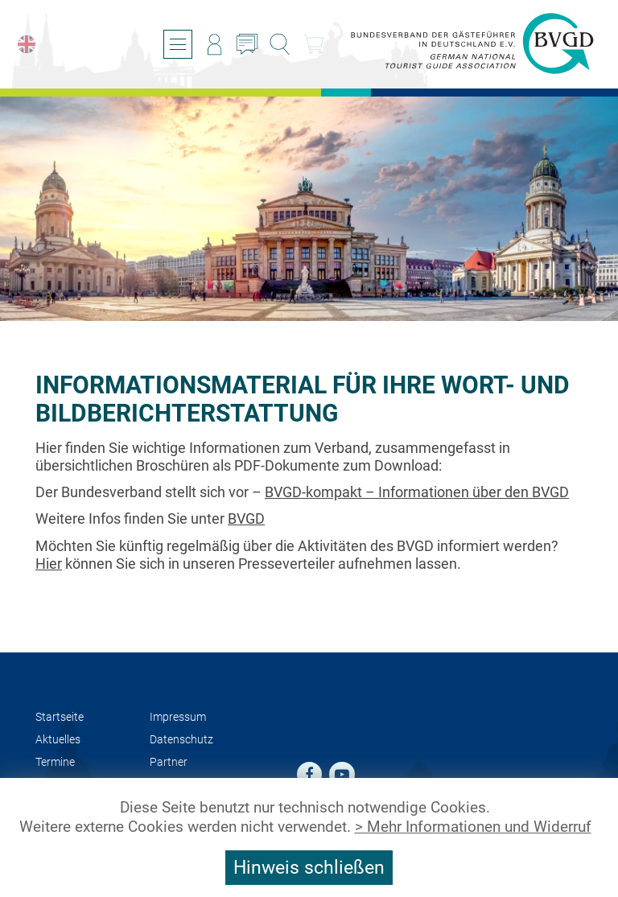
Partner (168, 762)
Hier (48, 563)
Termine (55, 762)
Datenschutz (181, 740)
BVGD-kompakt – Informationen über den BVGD (417, 491)
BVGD (246, 518)
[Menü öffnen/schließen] (178, 44)
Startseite (59, 717)
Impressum (178, 717)
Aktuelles (57, 740)
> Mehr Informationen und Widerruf (473, 827)
